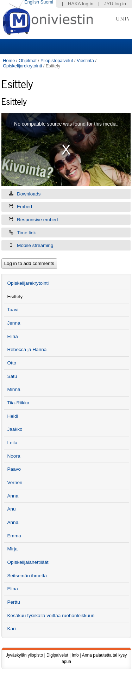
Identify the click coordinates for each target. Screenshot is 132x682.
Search (98, 46)
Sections (33, 46)
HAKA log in (81, 3)
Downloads (28, 194)
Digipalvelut (57, 655)
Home (9, 60)
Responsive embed (37, 219)
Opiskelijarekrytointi (22, 65)
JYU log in (115, 3)
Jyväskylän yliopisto (24, 655)
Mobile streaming (35, 245)
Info (75, 655)
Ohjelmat (28, 60)
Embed (24, 206)
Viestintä (85, 60)
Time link (26, 232)
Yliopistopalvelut (56, 60)
